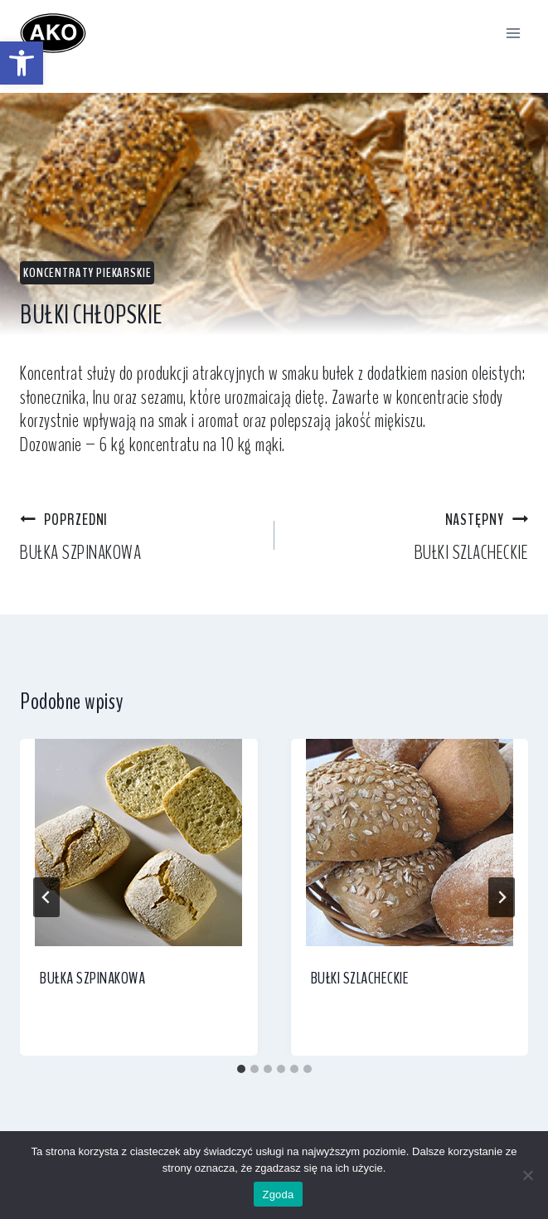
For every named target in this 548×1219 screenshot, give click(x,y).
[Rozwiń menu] (512, 33)
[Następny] (501, 897)
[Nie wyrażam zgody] (527, 1175)
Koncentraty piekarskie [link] (87, 272)
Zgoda (277, 1194)
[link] (21, 63)
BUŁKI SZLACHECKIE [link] (411, 536)
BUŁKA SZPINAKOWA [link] (137, 536)
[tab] (241, 1069)
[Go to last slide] (46, 897)
